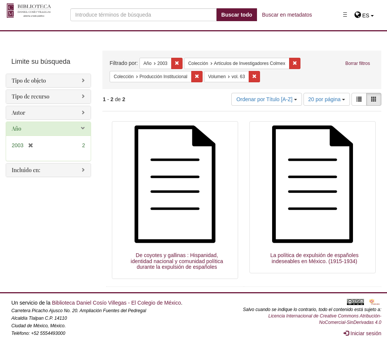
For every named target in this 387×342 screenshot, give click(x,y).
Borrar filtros (357, 63)
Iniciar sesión (362, 333)
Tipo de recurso (31, 96)
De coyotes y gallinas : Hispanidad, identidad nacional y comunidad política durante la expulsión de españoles (177, 261)
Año (16, 128)
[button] (364, 15)
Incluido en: (26, 170)
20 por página (326, 99)
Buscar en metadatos (287, 15)
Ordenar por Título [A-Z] (266, 99)
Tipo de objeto (29, 80)
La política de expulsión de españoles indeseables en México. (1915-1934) (314, 258)
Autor (18, 112)
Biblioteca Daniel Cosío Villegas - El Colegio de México (116, 303)
